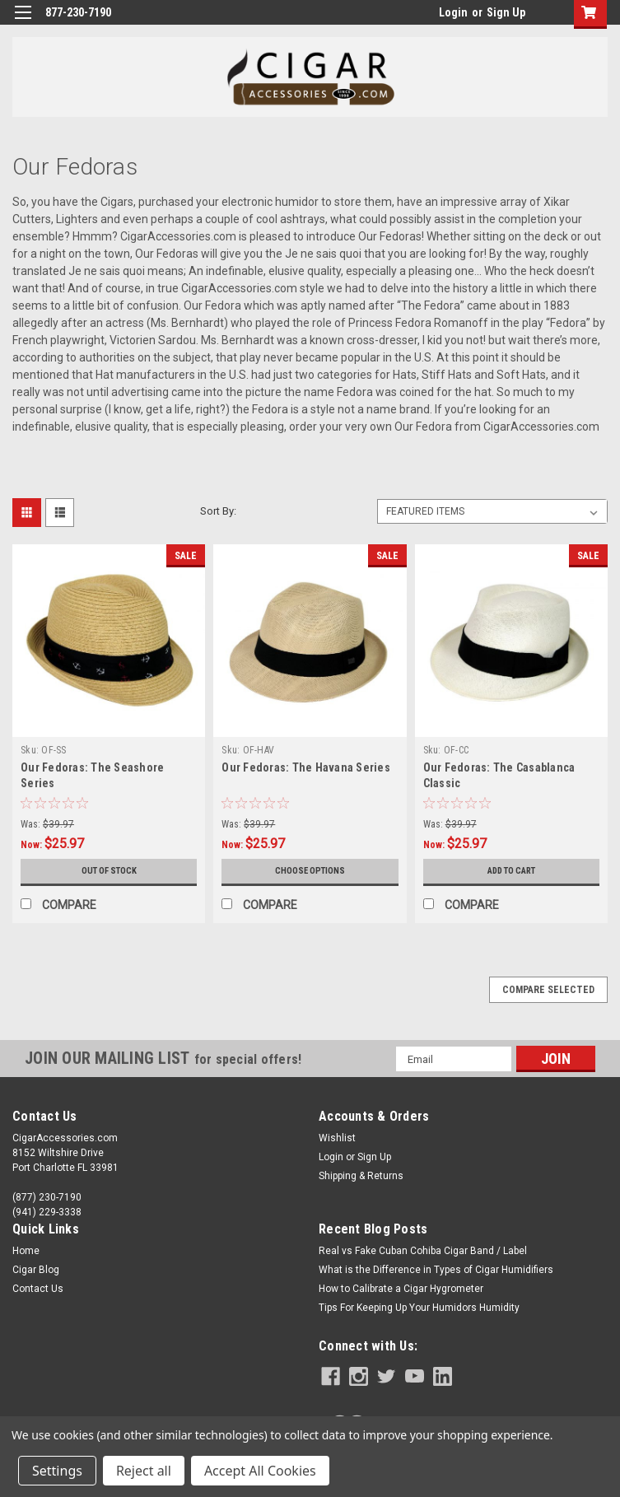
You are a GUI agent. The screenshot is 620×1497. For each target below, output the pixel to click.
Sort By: (218, 511)
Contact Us (37, 1288)
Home (26, 1251)
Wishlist (337, 1138)
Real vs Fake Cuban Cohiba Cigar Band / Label (423, 1251)
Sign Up (506, 12)
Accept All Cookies (260, 1471)
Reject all (143, 1471)
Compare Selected (548, 990)
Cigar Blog (35, 1269)
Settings (57, 1471)
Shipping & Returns (361, 1176)
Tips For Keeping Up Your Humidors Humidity (419, 1307)
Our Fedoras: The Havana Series (305, 767)
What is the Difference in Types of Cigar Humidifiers (436, 1269)
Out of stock (109, 871)
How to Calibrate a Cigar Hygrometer (401, 1288)
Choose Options (309, 871)
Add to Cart (510, 871)
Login (453, 12)
